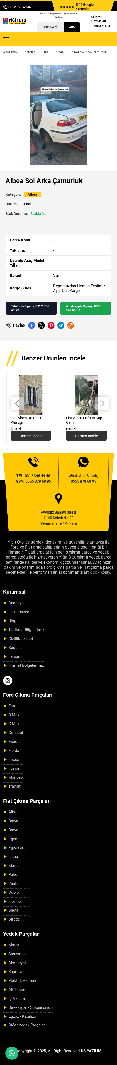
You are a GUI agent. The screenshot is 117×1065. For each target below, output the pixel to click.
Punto (13, 883)
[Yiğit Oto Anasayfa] (14, 21)
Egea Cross (18, 847)
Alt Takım (16, 989)
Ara (72, 27)
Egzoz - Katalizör (23, 1016)
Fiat (45, 52)
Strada (14, 919)
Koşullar (15, 647)
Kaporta (15, 971)
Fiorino (14, 901)
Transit (14, 786)
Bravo (13, 830)
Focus (13, 759)
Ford (12, 706)
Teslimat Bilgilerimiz (50, 13)
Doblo (13, 892)
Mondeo (15, 777)
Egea (12, 838)
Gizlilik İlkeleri (20, 638)
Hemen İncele (31, 436)
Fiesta (13, 750)
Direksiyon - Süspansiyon (30, 1007)
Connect (15, 732)
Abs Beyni (17, 962)
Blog (12, 620)
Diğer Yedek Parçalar (26, 1025)
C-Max (13, 723)
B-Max (13, 714)
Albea (59, 52)
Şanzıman (17, 954)
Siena (13, 910)
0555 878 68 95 (102, 26)
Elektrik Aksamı (22, 980)
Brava (13, 821)
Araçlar (29, 52)
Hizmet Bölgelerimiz (26, 665)
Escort (14, 741)
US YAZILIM (91, 1050)
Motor (13, 945)
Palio (12, 874)
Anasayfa (10, 52)
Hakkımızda (70, 13)
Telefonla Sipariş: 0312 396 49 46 (30, 308)
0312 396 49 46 (19, 7)
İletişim (59, 17)
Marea (13, 865)
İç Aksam (16, 998)
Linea (13, 856)
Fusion (14, 768)
